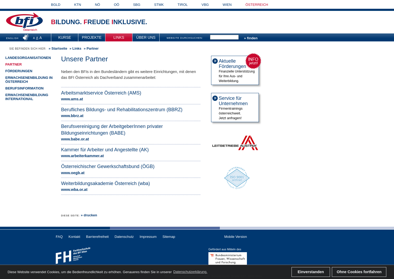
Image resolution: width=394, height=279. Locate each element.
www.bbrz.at (72, 116)
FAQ (59, 237)
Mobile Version (235, 237)
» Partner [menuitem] (91, 48)
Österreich (30, 30)
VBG (205, 5)
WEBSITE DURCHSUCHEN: (184, 38)
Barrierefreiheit (97, 237)
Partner (13, 64)
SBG (136, 5)
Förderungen (18, 71)
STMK (159, 5)
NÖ (97, 5)
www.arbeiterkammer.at (82, 156)
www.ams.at (72, 99)
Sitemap (168, 237)
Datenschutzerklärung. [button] (190, 272)
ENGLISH (12, 38)
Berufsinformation (24, 88)
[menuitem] (64, 37)
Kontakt (74, 237)
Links (118, 37)
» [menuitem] (57, 48)
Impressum (148, 237)
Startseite (59, 48)
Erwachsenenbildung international (26, 97)
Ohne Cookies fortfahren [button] (359, 272)
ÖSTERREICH (256, 5)
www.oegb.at (72, 173)
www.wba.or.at (74, 189)
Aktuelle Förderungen (232, 63)
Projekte (92, 37)
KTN (77, 5)
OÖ (116, 5)
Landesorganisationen (28, 58)
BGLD (55, 5)
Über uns (145, 37)
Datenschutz (124, 237)
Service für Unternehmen (233, 101)
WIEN (227, 5)
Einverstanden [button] (311, 272)
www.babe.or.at (75, 139)
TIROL (183, 5)
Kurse (64, 37)
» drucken (89, 215)
